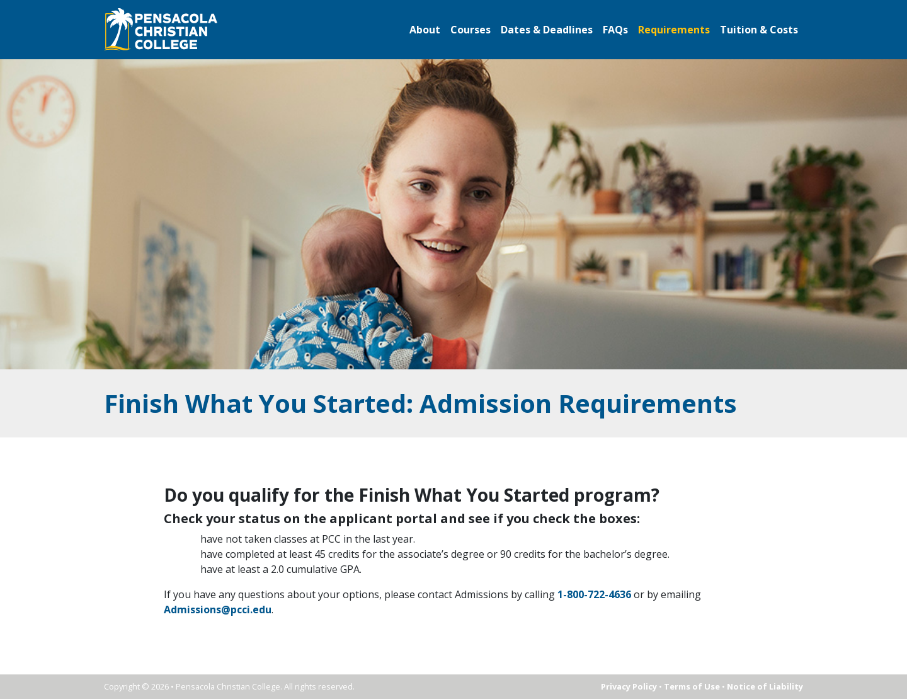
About (424, 30)
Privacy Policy (629, 686)
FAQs (615, 30)
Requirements (674, 30)
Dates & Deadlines (547, 30)
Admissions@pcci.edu (217, 609)
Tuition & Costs (759, 30)
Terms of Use (692, 686)
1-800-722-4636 (593, 594)
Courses (470, 30)
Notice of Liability (765, 686)
